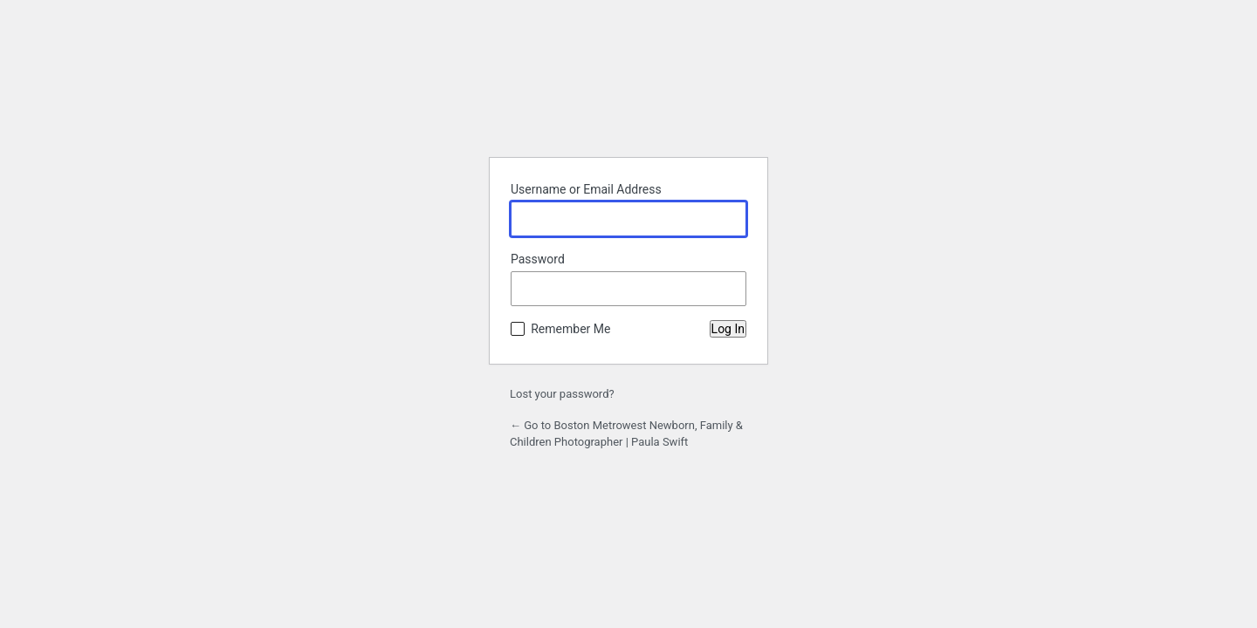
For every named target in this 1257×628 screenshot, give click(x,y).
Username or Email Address (586, 189)
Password (538, 259)
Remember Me (570, 329)
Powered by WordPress (628, 99)
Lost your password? (562, 393)
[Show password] (728, 288)
